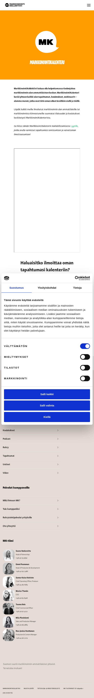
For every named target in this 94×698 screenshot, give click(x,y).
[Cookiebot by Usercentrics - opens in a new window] (75, 278)
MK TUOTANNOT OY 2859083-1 (73, 688)
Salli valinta (47, 405)
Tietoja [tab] (77, 287)
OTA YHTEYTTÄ (7, 693)
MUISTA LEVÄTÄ (29, 688)
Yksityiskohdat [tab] (47, 287)
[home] (15, 5)
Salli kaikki (47, 394)
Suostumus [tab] (16, 287)
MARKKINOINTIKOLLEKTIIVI (11, 688)
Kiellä (47, 416)
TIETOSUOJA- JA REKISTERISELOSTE (48, 688)
